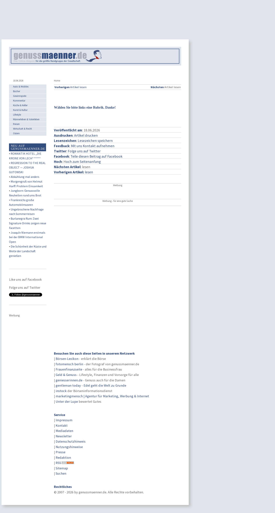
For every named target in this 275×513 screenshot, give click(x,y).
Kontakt (62, 425)
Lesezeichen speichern (95, 140)
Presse (60, 452)
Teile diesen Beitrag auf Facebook (96, 156)
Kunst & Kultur (20, 110)
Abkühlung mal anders (25, 177)
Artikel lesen (70, 87)
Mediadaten (64, 431)
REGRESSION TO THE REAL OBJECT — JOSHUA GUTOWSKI (27, 167)
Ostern (16, 133)
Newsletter (64, 436)
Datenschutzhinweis (71, 441)
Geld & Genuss (66, 375)
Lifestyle (17, 114)
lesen (73, 172)
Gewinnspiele (19, 96)
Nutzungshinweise (69, 447)
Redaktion (63, 457)
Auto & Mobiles (20, 86)
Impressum (64, 420)
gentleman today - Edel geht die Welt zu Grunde (91, 385)
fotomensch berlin (69, 364)
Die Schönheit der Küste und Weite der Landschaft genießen (27, 251)
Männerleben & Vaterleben (26, 119)
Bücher (16, 91)
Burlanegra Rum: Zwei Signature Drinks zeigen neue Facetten (27, 223)
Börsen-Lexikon (67, 358)
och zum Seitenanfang (83, 161)
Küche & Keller (20, 105)
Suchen (61, 473)
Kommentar (19, 100)
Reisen (16, 124)
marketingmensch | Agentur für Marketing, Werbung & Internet (102, 396)
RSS (58, 463)
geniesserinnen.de (69, 380)
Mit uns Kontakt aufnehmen (92, 146)
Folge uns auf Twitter (84, 151)
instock (61, 391)
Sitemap (62, 468)
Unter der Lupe (67, 401)
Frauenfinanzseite (69, 369)
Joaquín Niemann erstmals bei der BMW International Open (27, 237)
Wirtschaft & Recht (22, 128)
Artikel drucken (86, 135)
